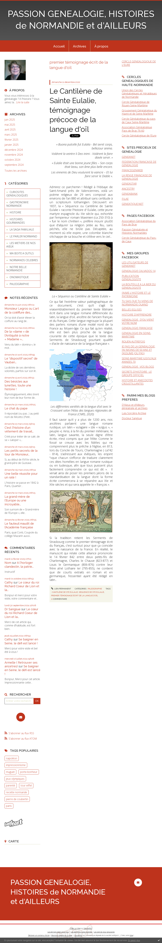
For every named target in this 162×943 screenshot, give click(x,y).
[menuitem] (59, 46)
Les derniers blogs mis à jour (58, 932)
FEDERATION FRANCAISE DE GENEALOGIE (139, 163)
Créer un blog (75, 928)
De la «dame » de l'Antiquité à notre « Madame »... (17, 335)
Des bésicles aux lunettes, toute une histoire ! (18, 385)
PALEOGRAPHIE (19, 284)
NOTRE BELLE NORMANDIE (16, 268)
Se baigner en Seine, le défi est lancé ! (22, 670)
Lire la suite (22, 102)
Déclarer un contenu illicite (38, 935)
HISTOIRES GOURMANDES (15, 220)
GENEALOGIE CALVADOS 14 (138, 271)
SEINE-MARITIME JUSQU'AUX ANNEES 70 (139, 360)
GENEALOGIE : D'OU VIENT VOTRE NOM (138, 321)
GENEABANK (130, 194)
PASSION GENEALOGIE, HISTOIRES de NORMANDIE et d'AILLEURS (57, 892)
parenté (10, 785)
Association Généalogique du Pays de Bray (139, 222)
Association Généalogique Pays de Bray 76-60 (137, 128)
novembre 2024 (14, 154)
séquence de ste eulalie (91, 592)
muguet (10, 772)
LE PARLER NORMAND (23, 236)
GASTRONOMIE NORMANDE (17, 203)
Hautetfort (88, 928)
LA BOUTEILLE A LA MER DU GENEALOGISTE (139, 286)
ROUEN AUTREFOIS (133, 341)
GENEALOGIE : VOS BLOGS (138, 366)
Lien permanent (61, 589)
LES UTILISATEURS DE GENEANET (135, 264)
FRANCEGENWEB (132, 170)
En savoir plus (134, 940)
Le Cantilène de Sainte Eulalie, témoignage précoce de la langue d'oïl (75, 110)
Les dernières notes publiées (81, 932)
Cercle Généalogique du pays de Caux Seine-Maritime (138, 120)
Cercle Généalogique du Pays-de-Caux (139, 239)
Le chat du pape (16, 408)
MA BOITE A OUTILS (22, 253)
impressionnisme (16, 765)
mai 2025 (10, 124)
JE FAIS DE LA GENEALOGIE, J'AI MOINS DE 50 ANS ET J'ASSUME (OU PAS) (138, 350)
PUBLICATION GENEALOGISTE (131, 277)
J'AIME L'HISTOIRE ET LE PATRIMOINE (136, 294)
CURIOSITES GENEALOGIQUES (17, 193)
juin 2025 (10, 119)
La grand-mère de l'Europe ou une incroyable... (17, 500)
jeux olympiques (15, 779)
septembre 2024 (14, 165)
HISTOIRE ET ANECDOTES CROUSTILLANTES (137, 381)
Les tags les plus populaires (104, 932)
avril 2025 (10, 129)
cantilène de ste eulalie (65, 592)
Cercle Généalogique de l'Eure (139, 135)
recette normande (16, 792)
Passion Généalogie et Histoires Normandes (135, 231)
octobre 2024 (12, 159)
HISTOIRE (15, 212)
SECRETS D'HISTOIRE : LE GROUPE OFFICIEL (137, 373)
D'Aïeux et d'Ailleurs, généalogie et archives (135, 406)
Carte (13, 841)
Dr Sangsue (13, 609)
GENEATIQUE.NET (132, 204)
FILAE (125, 199)
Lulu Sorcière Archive (134, 413)
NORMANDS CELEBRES (24, 260)
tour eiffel (26, 785)
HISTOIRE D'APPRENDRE (137, 314)
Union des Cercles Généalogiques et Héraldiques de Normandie (139, 93)
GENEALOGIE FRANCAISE (137, 328)
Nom (8, 562)
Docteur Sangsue (132, 418)
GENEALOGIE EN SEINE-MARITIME (136, 334)
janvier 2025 (12, 144)
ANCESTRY (128, 189)
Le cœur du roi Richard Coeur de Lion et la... (22, 586)
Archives (79, 46)
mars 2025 (11, 134)
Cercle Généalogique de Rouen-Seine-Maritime (135, 103)
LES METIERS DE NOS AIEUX (21, 244)
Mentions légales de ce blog (61, 935)
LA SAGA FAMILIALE (22, 229)
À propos (101, 46)
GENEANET (128, 157)
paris (9, 806)
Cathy (9, 582)
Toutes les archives (16, 170)
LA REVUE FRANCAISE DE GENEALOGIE (137, 177)
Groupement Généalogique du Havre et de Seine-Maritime (139, 112)
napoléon (11, 758)
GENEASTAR (129, 183)
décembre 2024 (14, 150)
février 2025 (11, 139)
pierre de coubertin (17, 799)
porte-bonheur (28, 772)
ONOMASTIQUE (19, 277)
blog (131, 935)
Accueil (59, 46)
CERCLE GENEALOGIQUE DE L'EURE (139, 63)
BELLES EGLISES (132, 309)
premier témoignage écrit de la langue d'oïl (74, 595)
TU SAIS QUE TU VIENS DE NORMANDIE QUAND (137, 302)
